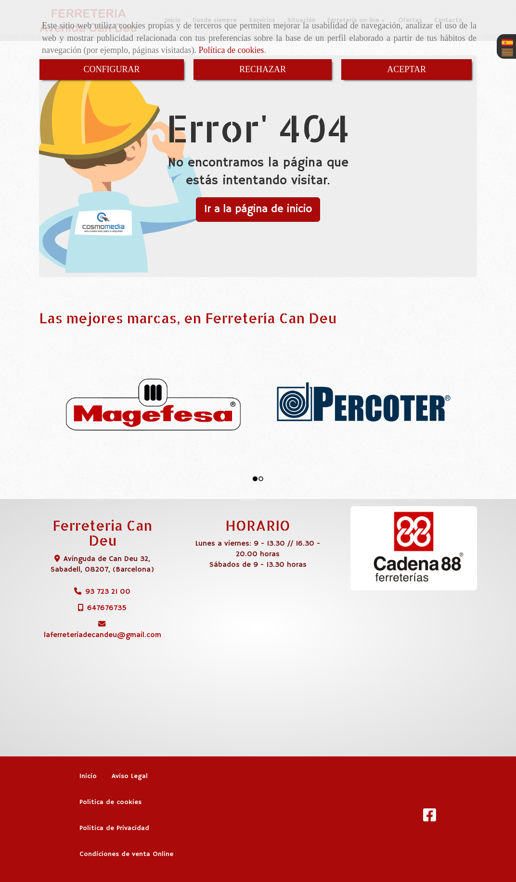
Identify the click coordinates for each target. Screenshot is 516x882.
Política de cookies (231, 50)
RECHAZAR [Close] (262, 69)
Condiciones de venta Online (126, 854)
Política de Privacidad (114, 828)
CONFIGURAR (111, 69)
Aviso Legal (130, 776)
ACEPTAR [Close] (406, 69)
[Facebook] (429, 818)
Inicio (88, 776)
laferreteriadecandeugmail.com (102, 634)
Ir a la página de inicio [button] (258, 209)
